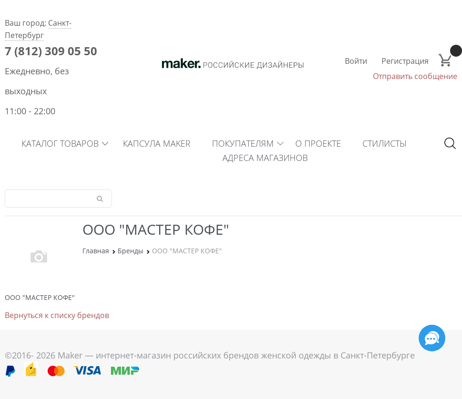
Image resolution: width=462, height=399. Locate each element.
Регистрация (405, 61)
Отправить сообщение (415, 76)
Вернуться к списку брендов (57, 315)
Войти (356, 61)
